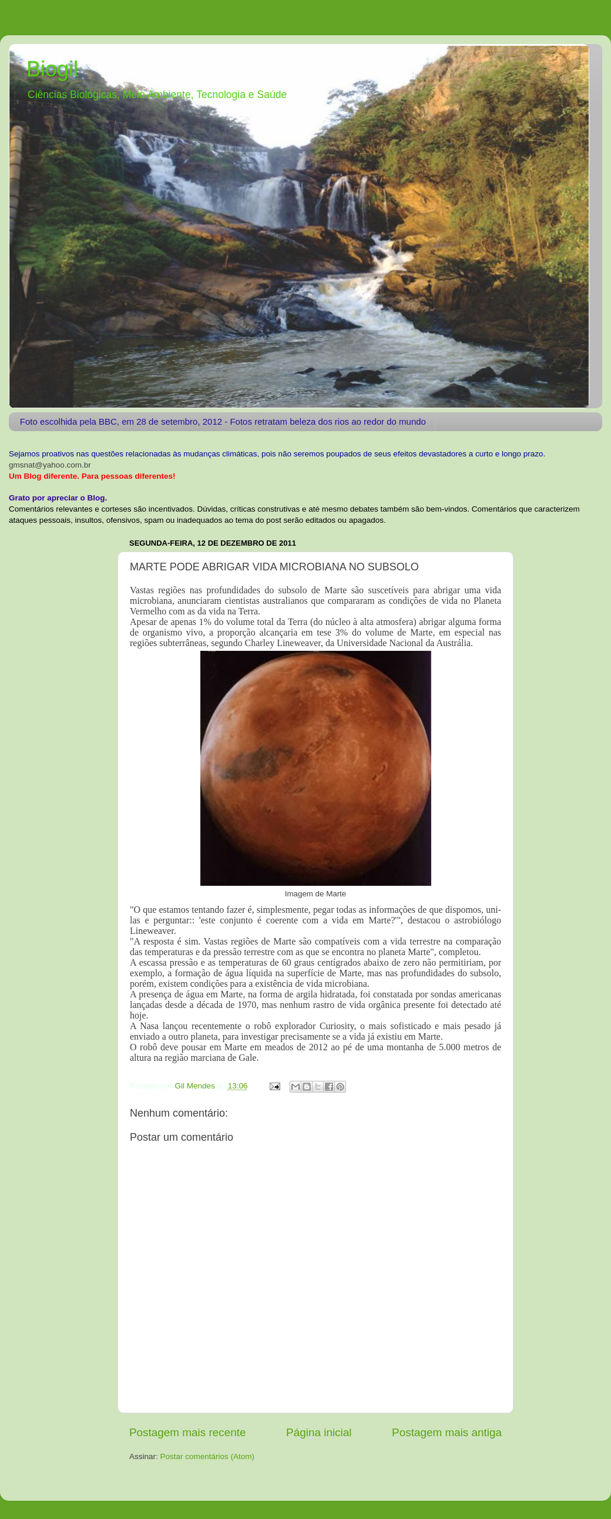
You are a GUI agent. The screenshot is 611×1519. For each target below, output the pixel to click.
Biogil (52, 69)
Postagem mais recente (187, 1432)
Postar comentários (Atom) (207, 1456)
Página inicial (318, 1432)
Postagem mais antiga (447, 1432)
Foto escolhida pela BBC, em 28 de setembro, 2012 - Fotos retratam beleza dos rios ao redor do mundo (223, 421)
